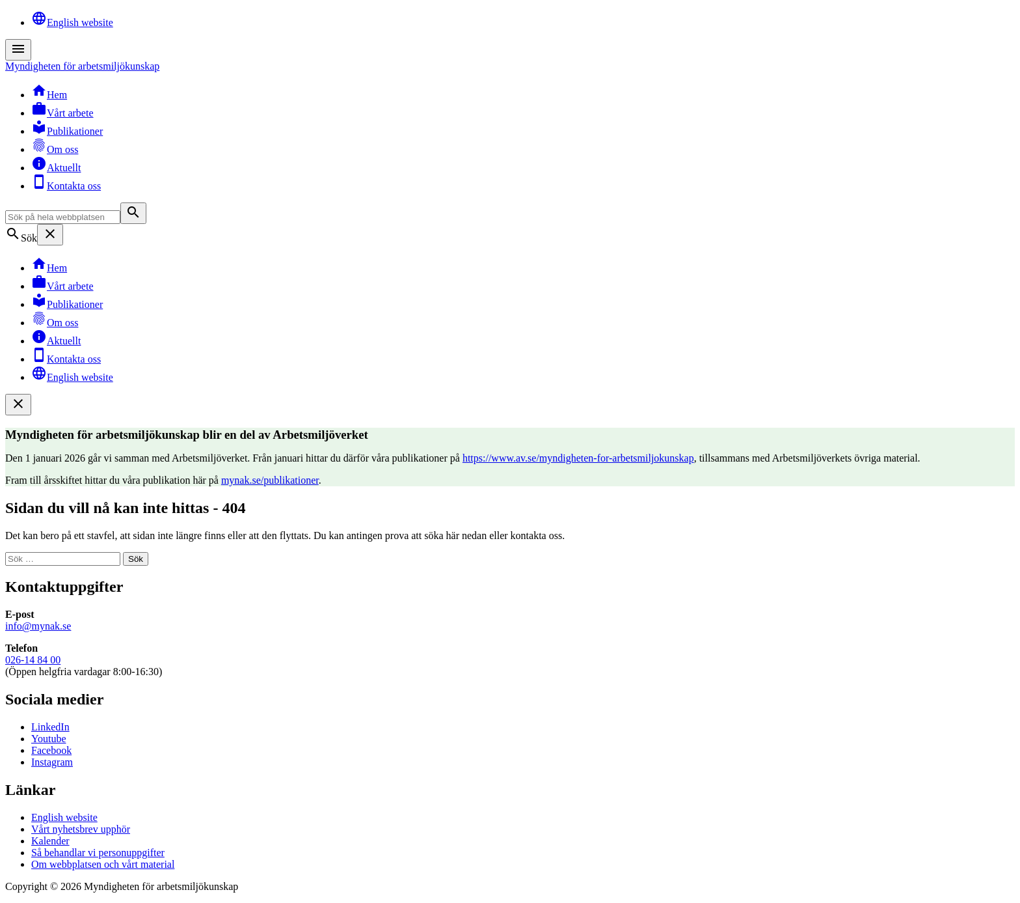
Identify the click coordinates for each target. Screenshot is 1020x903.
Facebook (51, 750)
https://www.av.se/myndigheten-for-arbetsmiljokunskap (578, 458)
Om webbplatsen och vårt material (102, 864)
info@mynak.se (38, 626)
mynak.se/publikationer (270, 480)
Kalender (50, 840)
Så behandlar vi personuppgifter (98, 852)
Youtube (48, 738)
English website (64, 817)
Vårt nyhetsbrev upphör (80, 829)
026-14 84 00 (32, 659)
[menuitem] (523, 19)
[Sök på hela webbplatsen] (62, 217)
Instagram (52, 762)
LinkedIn (50, 726)
